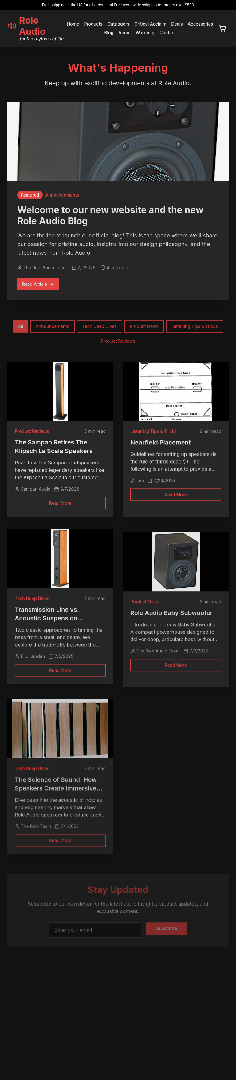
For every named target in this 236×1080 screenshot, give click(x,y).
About (124, 32)
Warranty (145, 32)
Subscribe (166, 933)
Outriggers (118, 23)
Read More (60, 505)
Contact (167, 32)
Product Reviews (118, 342)
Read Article (38, 284)
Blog (108, 32)
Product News (144, 328)
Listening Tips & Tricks (194, 328)
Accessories (200, 23)
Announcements (52, 328)
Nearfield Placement (160, 445)
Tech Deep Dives (99, 328)
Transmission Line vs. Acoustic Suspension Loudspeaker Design (47, 620)
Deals (177, 23)
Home (73, 23)
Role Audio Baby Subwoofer (171, 614)
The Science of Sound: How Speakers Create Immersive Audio (56, 789)
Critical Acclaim (150, 23)
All (20, 328)
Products (93, 23)
